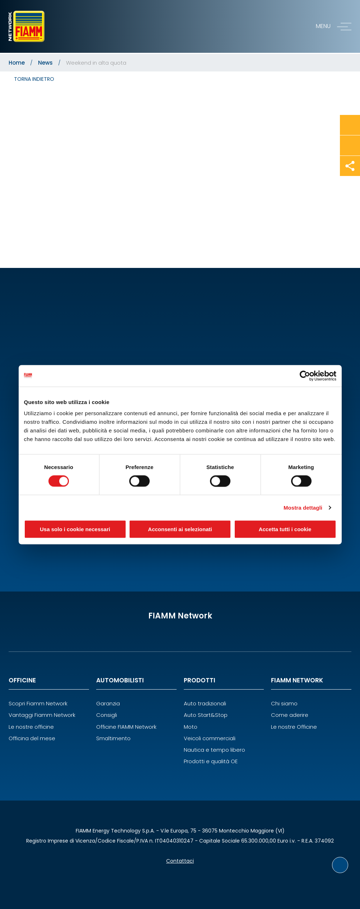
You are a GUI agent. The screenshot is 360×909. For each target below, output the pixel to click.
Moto (190, 727)
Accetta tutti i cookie (285, 529)
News (45, 63)
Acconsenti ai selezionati (180, 529)
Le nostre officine (31, 727)
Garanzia (108, 703)
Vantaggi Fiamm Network (42, 715)
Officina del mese (32, 738)
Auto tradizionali (205, 703)
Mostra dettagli (303, 507)
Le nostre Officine (294, 727)
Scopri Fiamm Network (38, 703)
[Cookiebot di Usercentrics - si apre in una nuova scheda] (304, 375)
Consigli (106, 715)
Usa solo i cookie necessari (75, 529)
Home (17, 63)
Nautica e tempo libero (214, 749)
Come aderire (289, 715)
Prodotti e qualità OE (211, 761)
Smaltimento (113, 738)
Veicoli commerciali (209, 738)
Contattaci (180, 860)
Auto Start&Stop (206, 715)
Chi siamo (284, 703)
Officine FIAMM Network (126, 727)
